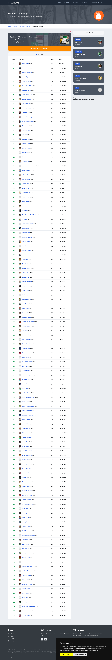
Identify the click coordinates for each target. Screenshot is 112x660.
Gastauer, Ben (26, 277)
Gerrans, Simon (26, 241)
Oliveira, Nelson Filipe (28, 321)
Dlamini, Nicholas (26, 499)
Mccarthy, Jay (26, 143)
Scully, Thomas (26, 419)
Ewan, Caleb (25, 401)
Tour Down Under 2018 (25, 26)
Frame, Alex (25, 597)
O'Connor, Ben (26, 139)
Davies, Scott (25, 161)
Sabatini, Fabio (26, 526)
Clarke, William (26, 348)
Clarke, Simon (26, 228)
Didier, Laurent (26, 197)
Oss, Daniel (25, 330)
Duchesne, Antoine (27, 495)
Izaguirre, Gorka (26, 90)
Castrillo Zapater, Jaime (28, 535)
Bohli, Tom (25, 388)
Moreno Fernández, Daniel (29, 166)
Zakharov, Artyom (27, 375)
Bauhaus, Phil (25, 593)
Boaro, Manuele (26, 468)
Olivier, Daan (25, 366)
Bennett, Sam (25, 602)
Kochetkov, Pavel (26, 473)
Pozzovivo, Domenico (28, 121)
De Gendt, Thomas (27, 490)
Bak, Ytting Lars (26, 179)
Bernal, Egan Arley (27, 85)
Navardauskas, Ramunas (28, 606)
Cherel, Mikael (26, 148)
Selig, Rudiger (26, 539)
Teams (12, 638)
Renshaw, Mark (26, 481)
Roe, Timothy (25, 246)
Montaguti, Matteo (27, 410)
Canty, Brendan (26, 157)
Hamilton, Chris (26, 130)
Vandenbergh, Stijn (27, 237)
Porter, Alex (25, 508)
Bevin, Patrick (25, 446)
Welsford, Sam (26, 611)
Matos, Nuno (25, 357)
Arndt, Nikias (25, 308)
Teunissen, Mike (26, 299)
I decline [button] (69, 654)
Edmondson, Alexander (28, 397)
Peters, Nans (25, 433)
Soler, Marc (25, 210)
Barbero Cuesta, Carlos (28, 406)
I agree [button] (62, 654)
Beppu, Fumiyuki (26, 339)
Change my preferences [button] (80, 654)
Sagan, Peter (25, 201)
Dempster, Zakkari (27, 450)
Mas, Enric (25, 134)
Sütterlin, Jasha (26, 379)
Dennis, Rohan (26, 192)
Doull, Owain (25, 259)
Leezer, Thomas (26, 384)
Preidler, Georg (26, 183)
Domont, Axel (25, 513)
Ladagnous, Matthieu (27, 415)
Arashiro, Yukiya (26, 250)
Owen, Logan (25, 579)
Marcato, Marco (26, 255)
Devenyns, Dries (26, 81)
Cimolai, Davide (26, 615)
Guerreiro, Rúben (26, 99)
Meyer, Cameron (26, 170)
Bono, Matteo (25, 459)
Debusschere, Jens (27, 584)
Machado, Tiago (26, 317)
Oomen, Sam (25, 125)
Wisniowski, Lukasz (27, 504)
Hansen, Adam (26, 206)
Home (9, 26)
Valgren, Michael (26, 174)
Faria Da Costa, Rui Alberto (29, 214)
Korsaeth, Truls (26, 548)
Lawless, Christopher (28, 570)
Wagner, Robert (26, 562)
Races (15, 26)
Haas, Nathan (25, 303)
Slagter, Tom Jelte (27, 72)
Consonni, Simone (27, 455)
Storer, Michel (26, 272)
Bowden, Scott (26, 588)
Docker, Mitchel (26, 428)
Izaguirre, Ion (25, 112)
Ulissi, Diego (25, 77)
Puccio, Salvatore (26, 344)
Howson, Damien (26, 553)
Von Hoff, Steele (26, 370)
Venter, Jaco (25, 441)
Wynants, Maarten (27, 361)
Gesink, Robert (26, 103)
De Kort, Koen (25, 290)
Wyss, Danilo (25, 312)
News (12, 641)
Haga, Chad (25, 477)
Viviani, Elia (25, 424)
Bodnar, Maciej (26, 557)
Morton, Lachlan (26, 268)
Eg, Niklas (24, 219)
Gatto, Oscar (25, 517)
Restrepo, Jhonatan (27, 352)
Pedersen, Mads (26, 575)
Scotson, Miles (26, 335)
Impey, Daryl (25, 63)
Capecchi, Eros (26, 188)
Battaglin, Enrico (26, 286)
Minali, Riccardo (26, 522)
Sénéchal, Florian (26, 530)
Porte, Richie (25, 68)
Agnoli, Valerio (26, 263)
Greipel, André (26, 486)
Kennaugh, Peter (26, 464)
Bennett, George (26, 108)
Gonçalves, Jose (26, 437)
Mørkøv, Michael (26, 392)
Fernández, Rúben (27, 281)
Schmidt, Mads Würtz (28, 566)
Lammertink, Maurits (27, 223)
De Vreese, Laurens (27, 295)
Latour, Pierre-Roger (27, 117)
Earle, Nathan (25, 152)
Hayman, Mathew (26, 326)
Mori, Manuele (26, 232)
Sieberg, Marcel (26, 544)
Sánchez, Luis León (27, 94)
